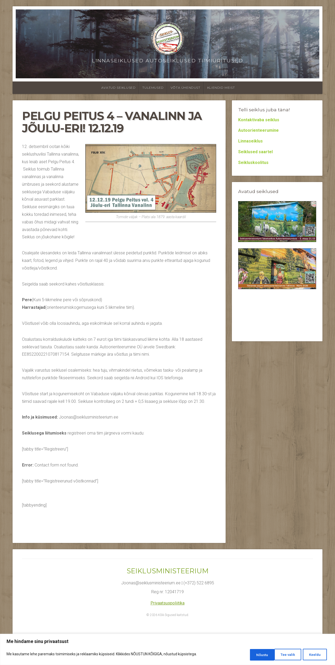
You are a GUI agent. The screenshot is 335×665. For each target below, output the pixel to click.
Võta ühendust (185, 88)
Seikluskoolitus (253, 162)
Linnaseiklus (250, 141)
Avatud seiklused (118, 88)
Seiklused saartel (255, 151)
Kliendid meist (221, 88)
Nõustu (315, 655)
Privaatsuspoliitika (167, 603)
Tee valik (254, 655)
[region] (167, 650)
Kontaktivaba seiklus (258, 119)
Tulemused (153, 88)
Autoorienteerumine (258, 130)
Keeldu (285, 655)
